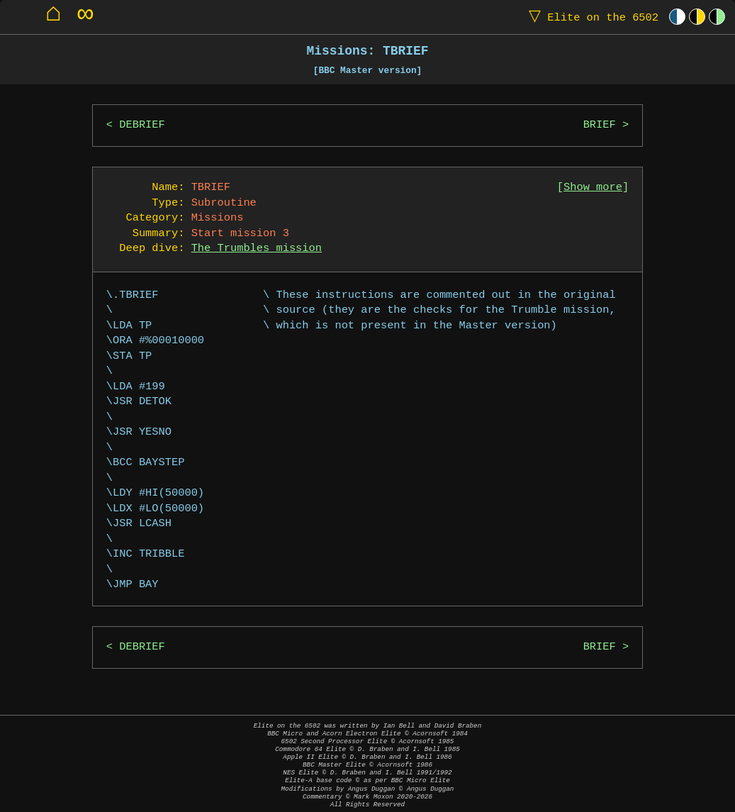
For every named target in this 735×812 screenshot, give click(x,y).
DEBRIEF (142, 125)
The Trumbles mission (256, 248)
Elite (590, 16)
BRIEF (599, 125)
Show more (592, 187)
